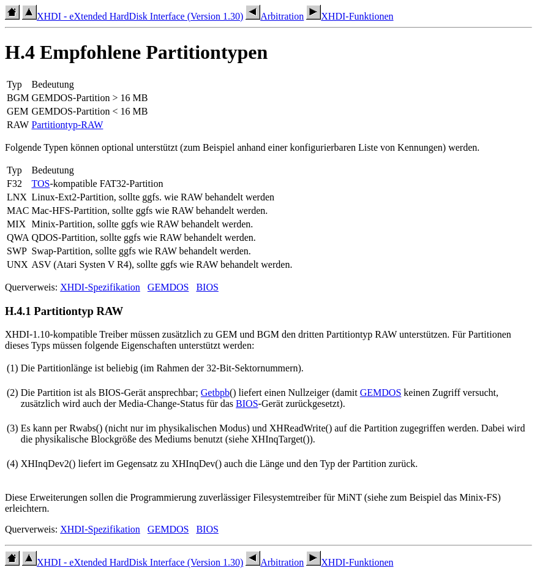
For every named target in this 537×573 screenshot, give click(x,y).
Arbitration (275, 16)
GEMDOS (168, 287)
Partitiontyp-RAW (67, 125)
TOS (40, 183)
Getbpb (215, 392)
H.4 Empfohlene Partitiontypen (136, 52)
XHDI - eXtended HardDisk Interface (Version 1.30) (132, 16)
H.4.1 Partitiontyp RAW (64, 311)
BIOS (207, 287)
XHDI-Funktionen (349, 16)
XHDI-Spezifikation (100, 287)
